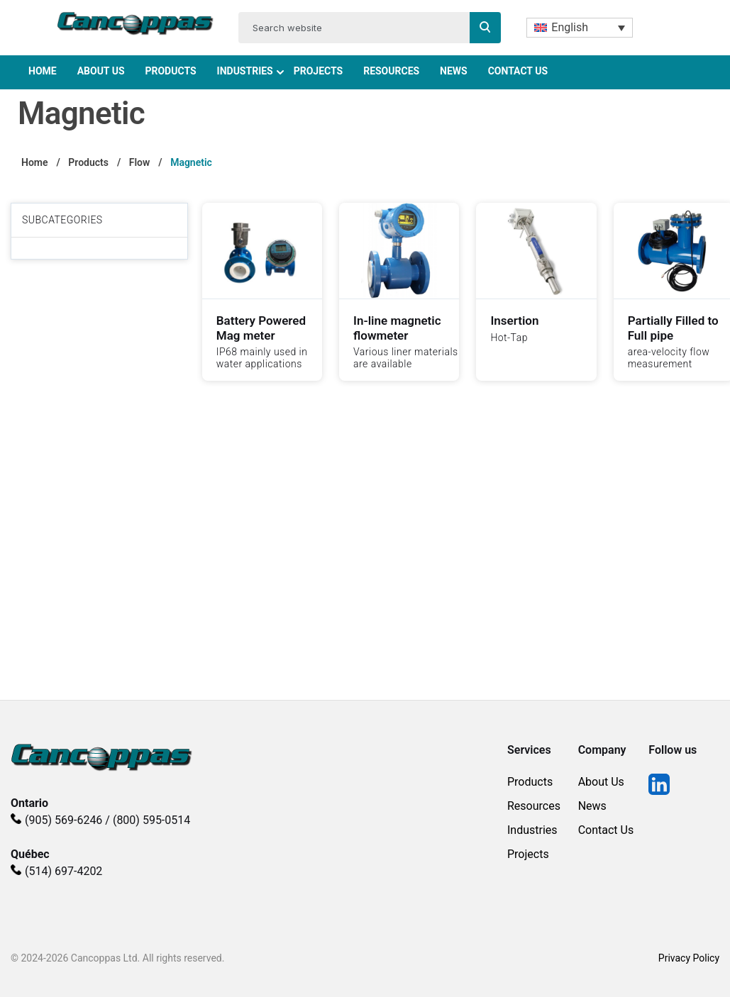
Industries (245, 71)
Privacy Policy (688, 958)
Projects (318, 71)
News (454, 71)
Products (170, 71)
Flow (139, 162)
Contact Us (518, 71)
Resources (391, 71)
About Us (101, 71)
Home (42, 71)
